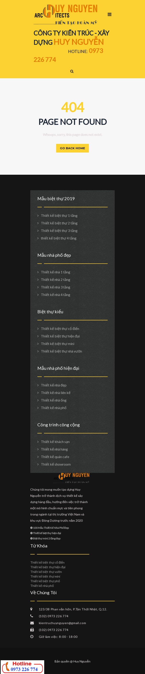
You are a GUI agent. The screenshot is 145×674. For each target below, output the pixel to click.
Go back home (72, 148)
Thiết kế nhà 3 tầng (55, 287)
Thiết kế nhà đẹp (54, 385)
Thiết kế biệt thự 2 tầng (59, 223)
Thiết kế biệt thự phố (45, 581)
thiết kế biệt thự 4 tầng (58, 238)
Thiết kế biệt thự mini (57, 343)
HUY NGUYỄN (78, 41)
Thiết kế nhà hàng (54, 449)
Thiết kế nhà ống (54, 400)
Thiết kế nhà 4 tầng (55, 294)
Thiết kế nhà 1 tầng (55, 272)
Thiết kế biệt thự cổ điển (60, 328)
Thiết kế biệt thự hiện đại (60, 336)
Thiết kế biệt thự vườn (46, 572)
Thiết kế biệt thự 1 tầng (59, 215)
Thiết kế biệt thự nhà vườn (61, 351)
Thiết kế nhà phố (54, 408)
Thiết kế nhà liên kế (56, 392)
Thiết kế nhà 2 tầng (55, 279)
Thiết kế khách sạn (55, 441)
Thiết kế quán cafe (55, 457)
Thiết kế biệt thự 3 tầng (59, 230)
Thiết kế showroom (56, 464)
